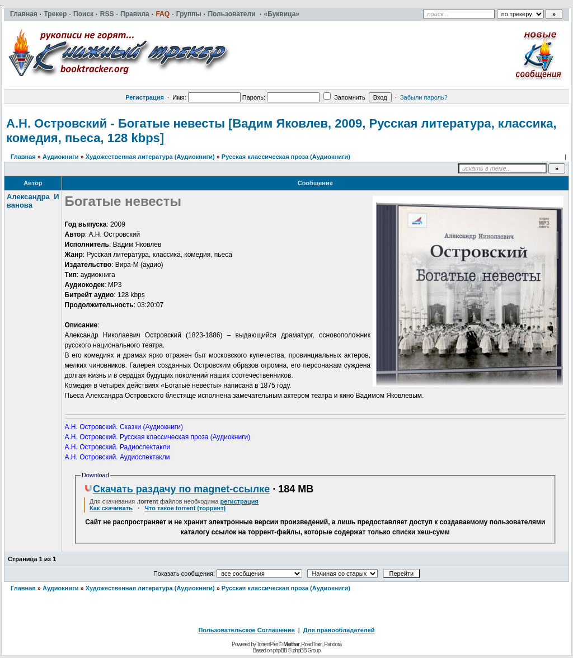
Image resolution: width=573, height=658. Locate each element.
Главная (23, 156)
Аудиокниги (61, 156)
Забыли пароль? (424, 97)
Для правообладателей (339, 630)
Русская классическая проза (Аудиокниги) (286, 156)
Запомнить (344, 97)
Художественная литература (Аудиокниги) (150, 156)
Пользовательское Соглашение (246, 630)
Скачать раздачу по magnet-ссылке (177, 489)
